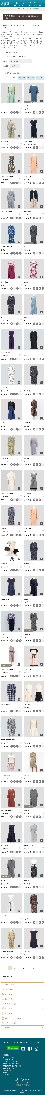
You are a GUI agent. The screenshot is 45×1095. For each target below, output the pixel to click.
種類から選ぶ (9, 985)
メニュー (41, 4)
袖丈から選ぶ (9, 1009)
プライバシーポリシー (9, 1059)
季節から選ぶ (9, 999)
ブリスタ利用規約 (7, 1057)
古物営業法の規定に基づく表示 (12, 1066)
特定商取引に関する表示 (10, 1061)
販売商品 (8, 1028)
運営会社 (5, 1055)
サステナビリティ (7, 1068)
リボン (5, 27)
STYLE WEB (6, 1075)
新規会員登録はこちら (36, 8)
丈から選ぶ (8, 1013)
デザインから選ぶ (31, 25)
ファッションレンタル (16, 25)
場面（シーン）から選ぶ (13, 1018)
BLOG (4, 1072)
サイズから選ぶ (10, 989)
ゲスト (25, 8)
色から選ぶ (8, 994)
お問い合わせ (6, 1070)
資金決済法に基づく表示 (10, 1064)
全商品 (5, 25)
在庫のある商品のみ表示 (14, 56)
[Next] (34, 968)
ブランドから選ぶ (10, 1023)
